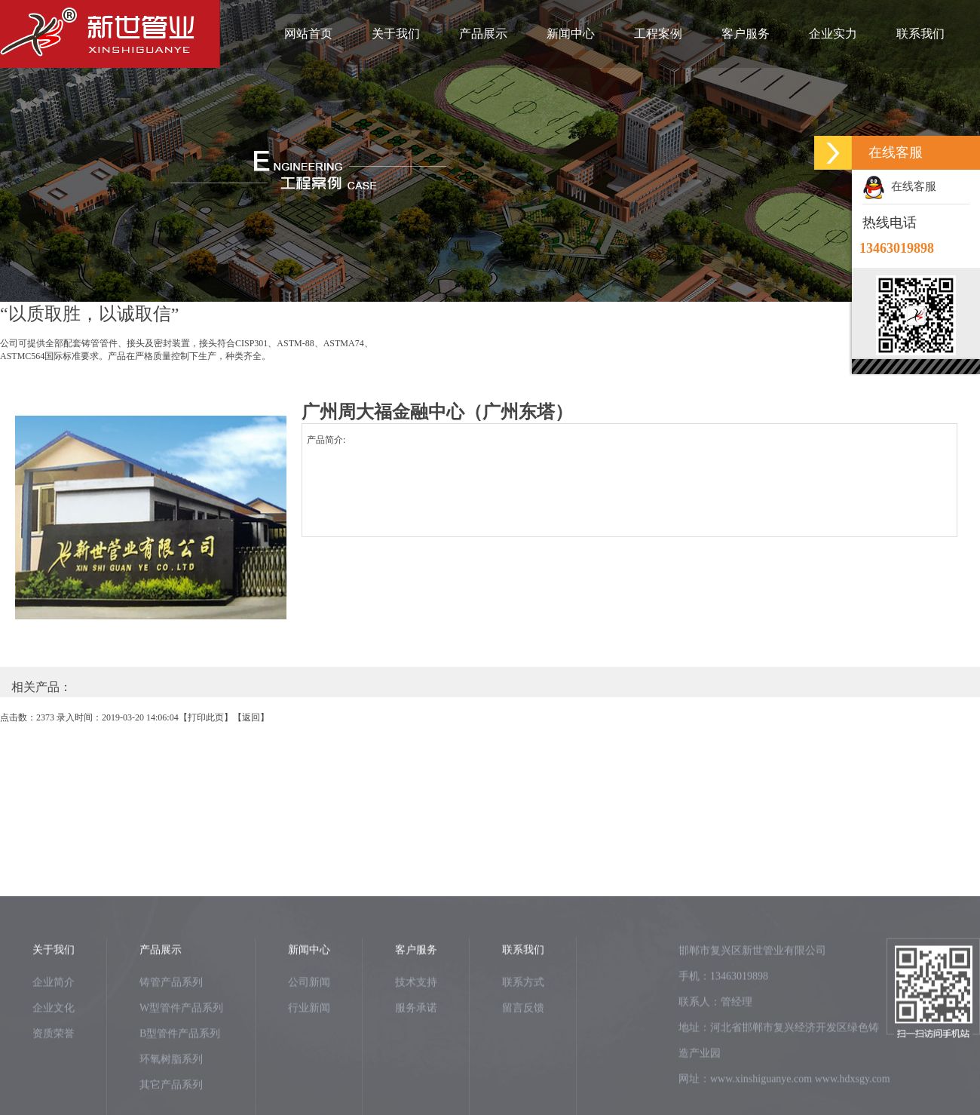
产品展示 (483, 33)
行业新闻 (309, 1067)
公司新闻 (309, 1041)
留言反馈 (523, 1067)
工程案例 (658, 33)
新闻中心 (571, 33)
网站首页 (308, 33)
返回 (251, 717)
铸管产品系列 (171, 1041)
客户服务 (745, 33)
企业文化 (53, 1067)
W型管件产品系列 (181, 1067)
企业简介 (53, 1041)
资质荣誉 (53, 1092)
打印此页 (206, 717)
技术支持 (416, 1041)
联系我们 (920, 33)
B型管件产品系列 (179, 1092)
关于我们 (396, 33)
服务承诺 (416, 1067)
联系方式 (523, 1041)
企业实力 (833, 33)
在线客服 (899, 186)
